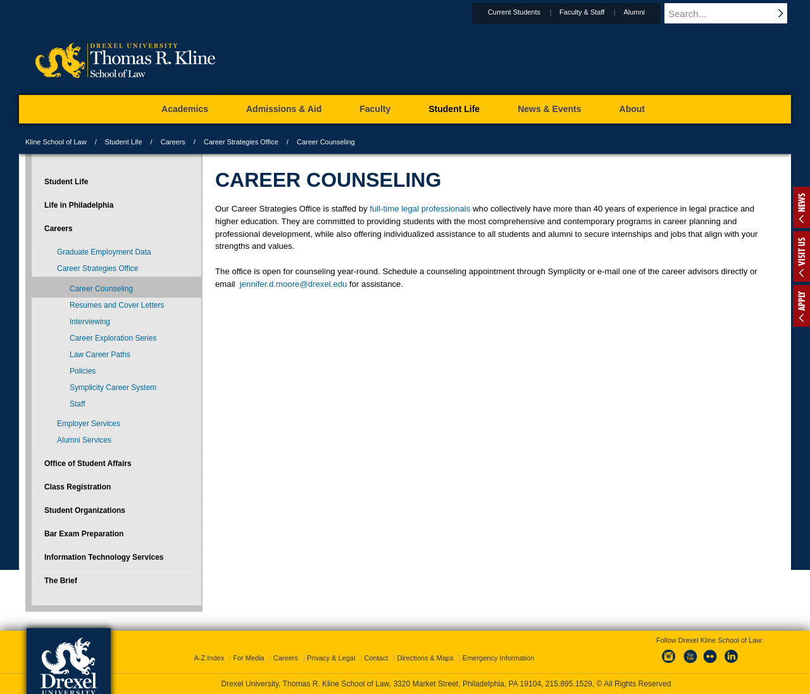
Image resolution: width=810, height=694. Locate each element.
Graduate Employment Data (104, 252)
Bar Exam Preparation (83, 533)
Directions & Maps (425, 658)
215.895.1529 (568, 683)
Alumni (646, 12)
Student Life (123, 142)
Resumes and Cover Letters (117, 305)
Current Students (526, 12)
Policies (83, 371)
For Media (249, 658)
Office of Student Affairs (88, 463)
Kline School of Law (56, 142)
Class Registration (77, 487)
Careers (173, 142)
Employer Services (88, 423)
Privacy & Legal (331, 658)
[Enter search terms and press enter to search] (733, 13)
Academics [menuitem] (184, 109)
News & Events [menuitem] (549, 109)
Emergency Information (499, 658)
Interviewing (90, 321)
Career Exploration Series (113, 338)
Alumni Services (84, 440)
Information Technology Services (103, 557)
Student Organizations (84, 510)
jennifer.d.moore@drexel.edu (293, 284)
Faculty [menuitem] (374, 109)
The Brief (60, 580)
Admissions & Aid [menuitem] (283, 109)
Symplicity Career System (113, 387)
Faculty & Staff (593, 12)
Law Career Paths (100, 354)
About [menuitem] (632, 109)
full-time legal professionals (420, 208)
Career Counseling (101, 288)
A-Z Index (209, 658)
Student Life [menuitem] (454, 109)
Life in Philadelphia (78, 205)
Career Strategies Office (241, 142)
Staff (77, 404)
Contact (376, 658)
